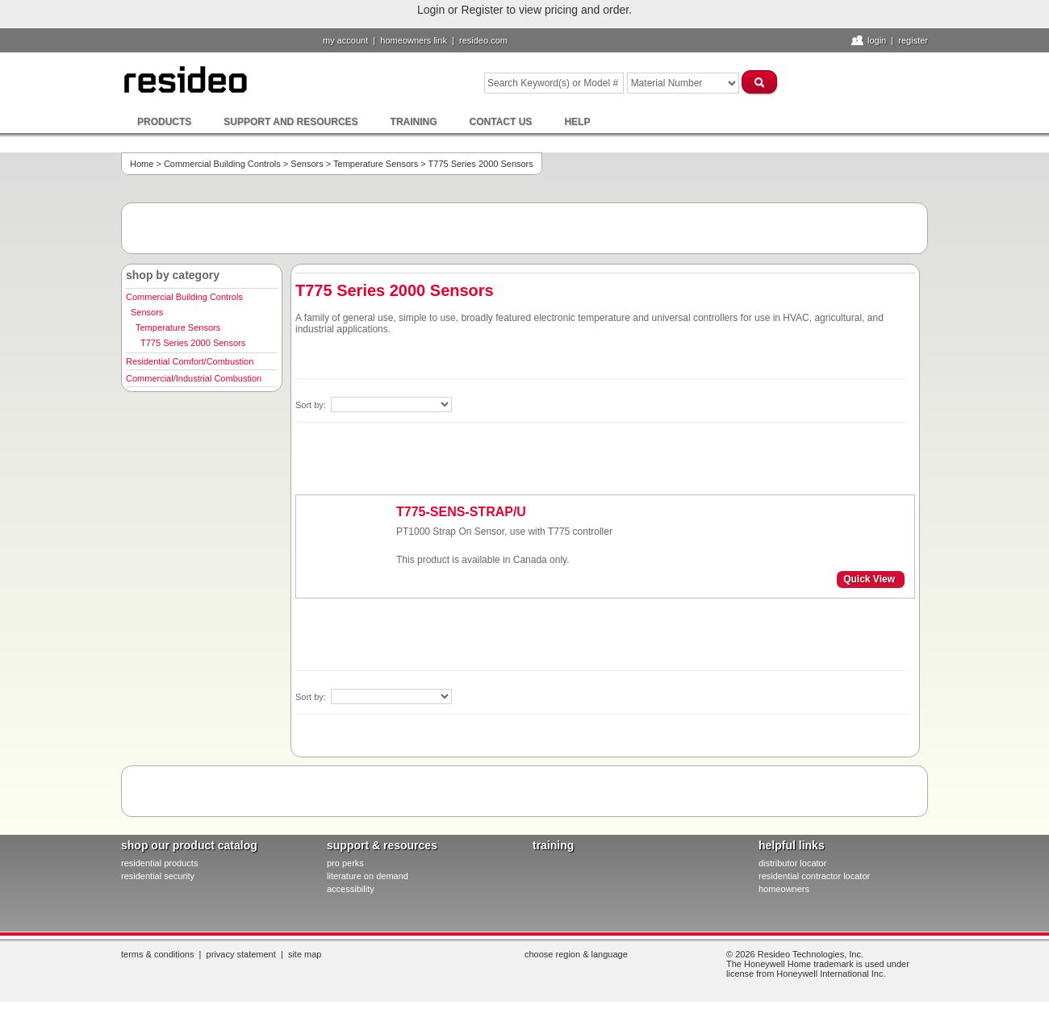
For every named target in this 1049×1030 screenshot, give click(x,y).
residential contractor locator (814, 876)
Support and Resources (290, 121)
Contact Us (501, 121)
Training (414, 121)
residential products (159, 863)
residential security (157, 876)
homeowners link (413, 40)
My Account (345, 40)
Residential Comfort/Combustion (189, 361)
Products (164, 121)
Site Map (305, 954)
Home (141, 164)
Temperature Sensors (375, 164)
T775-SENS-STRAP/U (461, 512)
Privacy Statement (241, 954)
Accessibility (350, 889)
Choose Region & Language (576, 954)
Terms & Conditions (157, 954)
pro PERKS (345, 863)
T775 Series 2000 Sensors (192, 343)
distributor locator (792, 863)
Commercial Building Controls (222, 164)
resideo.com (483, 40)
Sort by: (311, 405)
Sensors (306, 164)
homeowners (784, 889)
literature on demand (367, 876)
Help (577, 121)
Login (876, 40)
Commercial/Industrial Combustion (193, 378)
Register (913, 40)
